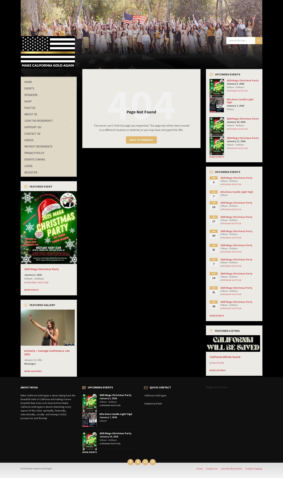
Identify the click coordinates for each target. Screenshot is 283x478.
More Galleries (33, 371)
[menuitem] (48, 82)
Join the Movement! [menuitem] (231, 468)
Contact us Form (153, 403)
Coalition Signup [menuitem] (253, 468)
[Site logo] (48, 67)
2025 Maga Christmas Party (41, 269)
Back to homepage (141, 140)
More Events (31, 289)
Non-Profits (218, 362)
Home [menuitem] (200, 468)
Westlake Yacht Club (38, 282)
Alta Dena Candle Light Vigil (240, 101)
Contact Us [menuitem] (212, 468)
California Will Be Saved (225, 357)
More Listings (218, 370)
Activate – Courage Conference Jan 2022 (47, 352)
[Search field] (244, 40)
